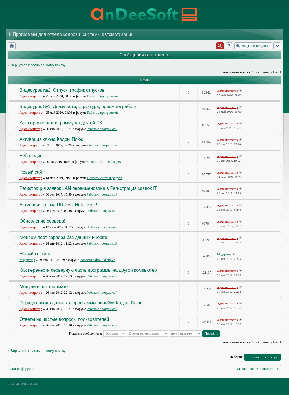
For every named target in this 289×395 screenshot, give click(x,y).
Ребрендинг (31, 155)
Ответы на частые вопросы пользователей (64, 319)
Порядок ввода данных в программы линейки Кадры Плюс (80, 302)
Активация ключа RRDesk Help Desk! (58, 204)
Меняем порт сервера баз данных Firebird (63, 237)
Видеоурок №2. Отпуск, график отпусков (61, 90)
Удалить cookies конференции (257, 369)
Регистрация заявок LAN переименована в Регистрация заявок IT (88, 188)
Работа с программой (102, 96)
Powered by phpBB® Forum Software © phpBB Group (272, 385)
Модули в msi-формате (43, 286)
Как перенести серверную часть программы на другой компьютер (88, 270)
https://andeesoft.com (22, 383)
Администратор (30, 96)
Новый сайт (31, 172)
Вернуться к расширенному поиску (38, 65)
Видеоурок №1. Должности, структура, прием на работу (77, 106)
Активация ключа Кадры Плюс (51, 139)
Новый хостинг (35, 253)
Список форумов (22, 369)
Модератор (27, 260)
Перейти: (236, 357)
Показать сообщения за (97, 333)
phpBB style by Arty (255, 385)
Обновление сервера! (42, 221)
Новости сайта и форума (104, 162)
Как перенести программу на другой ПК (60, 122)
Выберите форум (264, 357)
